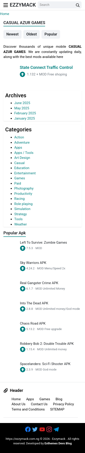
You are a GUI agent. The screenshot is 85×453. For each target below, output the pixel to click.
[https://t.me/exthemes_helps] (56, 429)
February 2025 (25, 113)
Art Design (22, 158)
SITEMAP (57, 409)
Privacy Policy (63, 404)
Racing (19, 199)
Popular (50, 34)
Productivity (23, 194)
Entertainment (25, 173)
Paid (17, 183)
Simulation (22, 209)
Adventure (22, 142)
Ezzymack (23, 5)
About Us (18, 404)
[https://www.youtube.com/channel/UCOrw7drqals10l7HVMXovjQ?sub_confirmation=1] (42, 429)
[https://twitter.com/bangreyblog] (35, 429)
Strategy (20, 214)
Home (4, 14)
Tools (18, 219)
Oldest (31, 34)
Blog (59, 399)
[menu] (5, 5)
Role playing (23, 204)
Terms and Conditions (28, 409)
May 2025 (21, 108)
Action (19, 137)
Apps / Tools (23, 153)
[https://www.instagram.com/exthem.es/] (49, 429)
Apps (18, 147)
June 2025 (22, 103)
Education (21, 168)
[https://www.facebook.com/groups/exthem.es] (28, 429)
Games (19, 178)
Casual (19, 163)
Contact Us (39, 404)
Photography (24, 188)
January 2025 (24, 118)
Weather (20, 224)
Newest (12, 34)
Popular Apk (14, 232)
